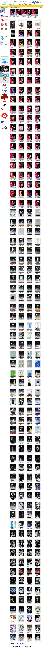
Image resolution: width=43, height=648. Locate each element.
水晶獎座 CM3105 (29, 358)
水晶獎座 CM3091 (13, 330)
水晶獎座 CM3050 (38, 226)
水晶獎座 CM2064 (21, 122)
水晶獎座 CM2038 (38, 75)
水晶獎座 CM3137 (21, 434)
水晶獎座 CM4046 (29, 481)
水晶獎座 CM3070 (38, 273)
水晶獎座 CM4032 (38, 462)
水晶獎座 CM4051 (29, 490)
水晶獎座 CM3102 (38, 349)
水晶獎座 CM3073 (29, 283)
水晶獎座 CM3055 (13, 245)
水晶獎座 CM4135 (38, 632)
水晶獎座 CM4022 (38, 443)
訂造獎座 (6, 36)
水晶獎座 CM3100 (21, 349)
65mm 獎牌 (2, 42)
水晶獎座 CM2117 (29, 207)
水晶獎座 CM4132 (21, 632)
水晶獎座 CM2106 (38, 179)
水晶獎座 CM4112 (21, 594)
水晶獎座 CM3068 (21, 273)
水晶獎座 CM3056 (21, 245)
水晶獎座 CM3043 (13, 226)
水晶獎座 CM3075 (13, 292)
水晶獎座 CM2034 (21, 75)
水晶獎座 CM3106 (38, 358)
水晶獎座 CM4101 (21, 575)
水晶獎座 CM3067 (13, 273)
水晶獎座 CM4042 (13, 481)
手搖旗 (1, 44)
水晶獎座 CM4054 (21, 500)
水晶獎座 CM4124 (21, 613)
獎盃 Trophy (9, 4)
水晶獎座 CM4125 (29, 613)
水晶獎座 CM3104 (21, 358)
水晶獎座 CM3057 (29, 245)
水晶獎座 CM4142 (38, 641)
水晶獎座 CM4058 (13, 509)
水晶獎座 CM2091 (21, 160)
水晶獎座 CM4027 (13, 462)
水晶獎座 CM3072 (21, 283)
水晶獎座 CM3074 (38, 283)
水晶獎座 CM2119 (38, 207)
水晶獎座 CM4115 (29, 594)
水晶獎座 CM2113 (29, 198)
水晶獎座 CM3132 (21, 424)
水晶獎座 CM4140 (29, 641)
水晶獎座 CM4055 (29, 500)
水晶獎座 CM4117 (38, 594)
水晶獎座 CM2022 (29, 47)
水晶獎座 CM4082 (38, 528)
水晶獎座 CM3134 (38, 424)
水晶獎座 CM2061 (29, 113)
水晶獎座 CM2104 (21, 179)
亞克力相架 (2, 37)
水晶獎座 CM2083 (21, 141)
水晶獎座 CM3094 (38, 330)
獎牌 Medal (12, 4)
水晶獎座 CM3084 (21, 311)
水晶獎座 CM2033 (13, 75)
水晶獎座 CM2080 (29, 132)
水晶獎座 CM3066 (38, 264)
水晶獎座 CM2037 (29, 75)
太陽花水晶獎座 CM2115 (29, 17)
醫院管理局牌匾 (38, 28)
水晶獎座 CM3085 (29, 311)
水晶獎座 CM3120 (21, 396)
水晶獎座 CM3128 (21, 415)
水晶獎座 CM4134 (29, 632)
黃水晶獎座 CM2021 (21, 47)
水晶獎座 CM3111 (13, 377)
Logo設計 (16, 4)
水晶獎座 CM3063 (13, 264)
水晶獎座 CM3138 (29, 434)
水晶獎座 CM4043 (21, 481)
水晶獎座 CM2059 (13, 113)
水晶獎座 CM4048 (13, 490)
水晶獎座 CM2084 (29, 141)
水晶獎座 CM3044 (21, 226)
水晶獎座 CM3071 (13, 283)
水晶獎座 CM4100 (13, 575)
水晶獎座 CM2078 (13, 132)
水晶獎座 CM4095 (13, 566)
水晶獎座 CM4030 (29, 462)
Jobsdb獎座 (21, 28)
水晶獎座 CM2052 (38, 94)
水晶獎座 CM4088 (21, 547)
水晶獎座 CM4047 (38, 481)
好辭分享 (26, 4)
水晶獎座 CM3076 (21, 292)
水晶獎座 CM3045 (29, 226)
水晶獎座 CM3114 (38, 377)
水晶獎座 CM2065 (29, 122)
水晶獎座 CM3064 (21, 264)
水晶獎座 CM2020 (13, 47)
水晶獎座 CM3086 (38, 311)
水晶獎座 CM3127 (13, 415)
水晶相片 (6, 35)
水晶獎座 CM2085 (38, 141)
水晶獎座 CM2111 (13, 198)
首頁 (1, 4)
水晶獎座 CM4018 (29, 443)
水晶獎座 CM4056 (38, 500)
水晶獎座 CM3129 (29, 415)
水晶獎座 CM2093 (38, 160)
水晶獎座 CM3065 (29, 264)
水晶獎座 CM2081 (38, 132)
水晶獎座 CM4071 (13, 528)
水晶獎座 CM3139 (38, 434)
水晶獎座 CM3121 (29, 396)
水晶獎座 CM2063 (13, 122)
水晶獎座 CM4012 (13, 443)
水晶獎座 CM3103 (13, 358)
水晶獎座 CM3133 (29, 424)
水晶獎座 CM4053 (13, 500)
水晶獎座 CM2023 (38, 47)
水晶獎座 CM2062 (38, 113)
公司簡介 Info (19, 4)
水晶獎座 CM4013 (21, 443)
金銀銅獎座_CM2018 (18, 16)
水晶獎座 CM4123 (13, 613)
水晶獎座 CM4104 (29, 575)
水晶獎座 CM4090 (38, 547)
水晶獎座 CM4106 (38, 575)
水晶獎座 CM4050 (21, 490)
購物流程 (23, 4)
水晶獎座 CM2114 (38, 198)
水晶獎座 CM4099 (38, 566)
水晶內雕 (2, 36)
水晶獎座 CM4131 (13, 632)
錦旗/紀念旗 (6, 44)
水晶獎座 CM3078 (38, 292)
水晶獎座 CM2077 (38, 122)
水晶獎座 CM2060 (21, 113)
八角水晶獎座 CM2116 (35, 17)
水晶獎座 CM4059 (21, 509)
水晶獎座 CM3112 (21, 377)
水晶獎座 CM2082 (13, 141)
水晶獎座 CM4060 (29, 509)
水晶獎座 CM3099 (13, 349)
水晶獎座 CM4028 (21, 462)
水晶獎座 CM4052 (38, 490)
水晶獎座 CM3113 (29, 377)
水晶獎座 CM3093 (29, 330)
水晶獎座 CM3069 (29, 273)
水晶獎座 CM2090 (24, 16)
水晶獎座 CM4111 (13, 594)
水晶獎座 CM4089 (29, 547)
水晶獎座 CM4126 (38, 613)
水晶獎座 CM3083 (13, 311)
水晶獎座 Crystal (5, 4)
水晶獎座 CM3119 (13, 396)
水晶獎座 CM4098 (29, 566)
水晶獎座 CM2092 (29, 160)
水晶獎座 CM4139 (21, 641)
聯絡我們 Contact (30, 4)
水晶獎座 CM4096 (21, 566)
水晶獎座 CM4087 (13, 547)
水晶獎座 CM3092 (21, 330)
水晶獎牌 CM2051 (29, 94)
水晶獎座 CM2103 (13, 179)
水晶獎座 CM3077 (29, 292)
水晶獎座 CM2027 (38, 56)
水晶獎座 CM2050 (21, 94)
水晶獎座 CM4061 (38, 509)
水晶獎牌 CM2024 (13, 56)
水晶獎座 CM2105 (29, 179)
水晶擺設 (2, 35)
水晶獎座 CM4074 (21, 528)
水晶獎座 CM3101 (29, 349)
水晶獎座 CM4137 (13, 641)
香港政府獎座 (29, 28)
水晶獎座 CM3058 (38, 245)
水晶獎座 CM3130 (38, 415)
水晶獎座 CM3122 (38, 396)
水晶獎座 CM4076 (29, 528)
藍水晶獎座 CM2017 (12, 16)
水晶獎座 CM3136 (13, 434)
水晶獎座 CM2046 (13, 94)
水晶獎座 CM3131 (13, 424)
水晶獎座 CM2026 (29, 56)
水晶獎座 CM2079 (21, 132)
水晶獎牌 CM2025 (21, 56)
